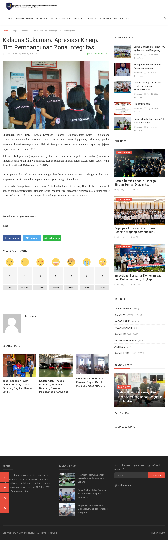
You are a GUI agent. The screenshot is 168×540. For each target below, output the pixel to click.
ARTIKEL (119, 346)
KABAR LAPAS (10, 53)
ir (115, 189)
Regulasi (105, 18)
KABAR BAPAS (122, 334)
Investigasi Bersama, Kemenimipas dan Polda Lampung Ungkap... (137, 277)
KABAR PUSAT (122, 308)
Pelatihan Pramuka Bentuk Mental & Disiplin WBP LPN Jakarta (91, 478)
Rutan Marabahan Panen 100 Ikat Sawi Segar (149, 121)
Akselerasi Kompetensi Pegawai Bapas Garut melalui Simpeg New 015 (90, 382)
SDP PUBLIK (91, 18)
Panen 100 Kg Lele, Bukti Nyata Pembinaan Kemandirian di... (147, 86)
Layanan (41, 18)
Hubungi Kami (158, 532)
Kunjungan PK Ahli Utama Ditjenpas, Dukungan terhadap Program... (93, 509)
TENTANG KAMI (24, 18)
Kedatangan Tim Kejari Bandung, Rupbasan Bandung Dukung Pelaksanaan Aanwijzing (53, 386)
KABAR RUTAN (123, 327)
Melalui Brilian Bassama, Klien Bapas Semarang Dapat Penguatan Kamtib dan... (140, 397)
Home (9, 18)
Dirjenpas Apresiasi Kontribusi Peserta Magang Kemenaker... (134, 230)
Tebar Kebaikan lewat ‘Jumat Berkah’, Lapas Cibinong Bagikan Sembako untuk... (19, 386)
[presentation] (153, 378)
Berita (118, 18)
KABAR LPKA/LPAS (125, 353)
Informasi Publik (60, 18)
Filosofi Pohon (142, 103)
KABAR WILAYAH (124, 314)
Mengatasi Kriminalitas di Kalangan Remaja (147, 66)
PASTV (78, 18)
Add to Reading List (97, 53)
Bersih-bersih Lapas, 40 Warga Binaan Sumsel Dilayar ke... (135, 182)
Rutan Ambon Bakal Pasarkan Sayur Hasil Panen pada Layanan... (92, 493)
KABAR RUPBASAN (125, 340)
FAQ (128, 18)
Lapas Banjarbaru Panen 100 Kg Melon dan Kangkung (149, 48)
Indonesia (123, 485)
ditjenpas (30, 316)
